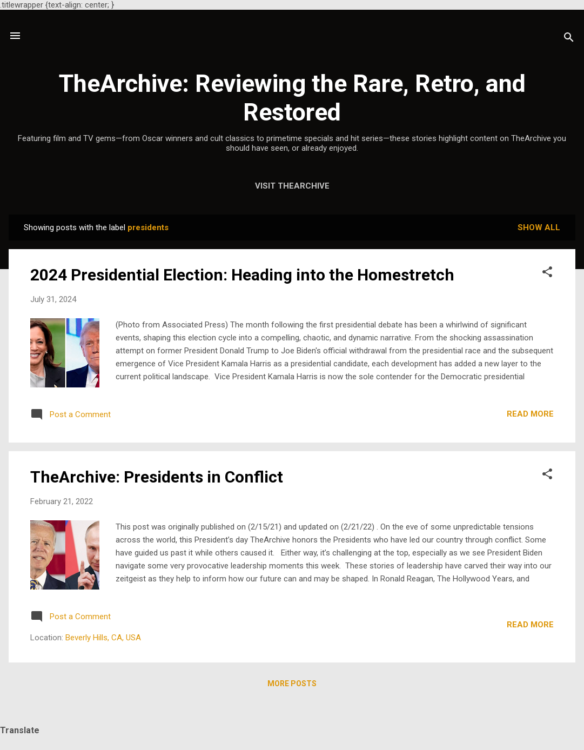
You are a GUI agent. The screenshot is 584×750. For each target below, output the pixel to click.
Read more (530, 414)
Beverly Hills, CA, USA (103, 637)
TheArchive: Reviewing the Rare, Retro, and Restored (292, 97)
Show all (539, 227)
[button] (547, 273)
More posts (292, 683)
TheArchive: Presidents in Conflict (156, 476)
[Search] (568, 39)
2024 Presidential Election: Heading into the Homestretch (242, 274)
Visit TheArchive (292, 186)
